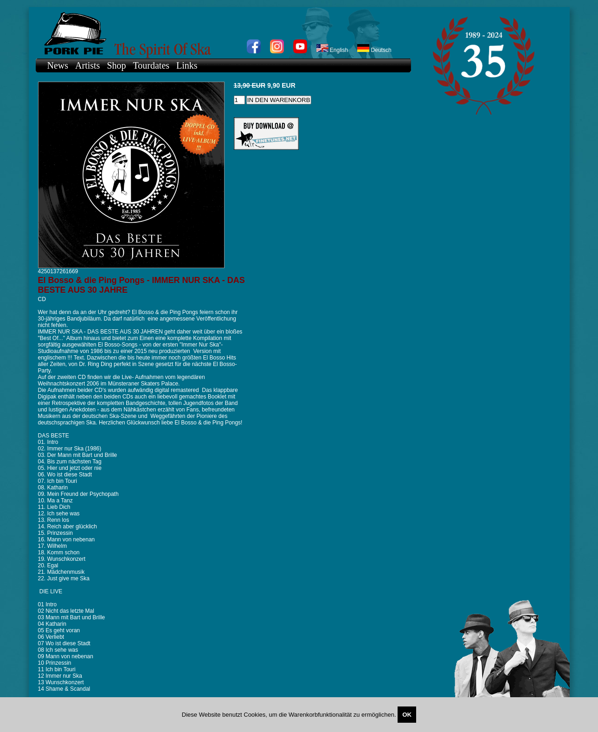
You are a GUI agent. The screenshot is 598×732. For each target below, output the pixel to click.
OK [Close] (407, 714)
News (58, 65)
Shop (116, 65)
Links (187, 65)
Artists (87, 65)
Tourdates (151, 65)
